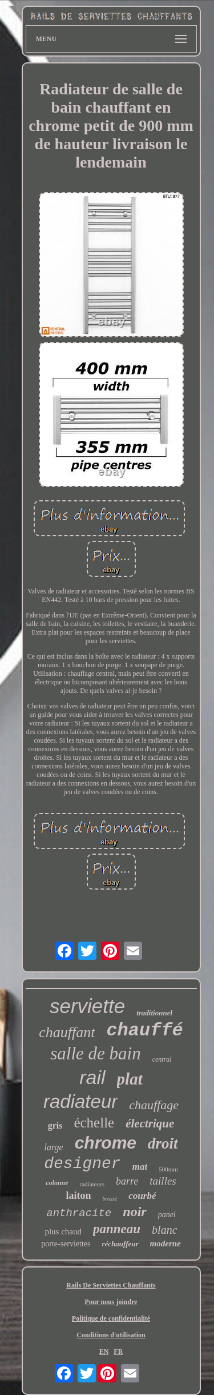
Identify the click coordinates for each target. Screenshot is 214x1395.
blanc (164, 1229)
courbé (142, 1195)
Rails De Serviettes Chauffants (110, 1285)
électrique (150, 1123)
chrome (105, 1142)
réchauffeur (120, 1243)
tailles (163, 1181)
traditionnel (154, 1013)
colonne (57, 1183)
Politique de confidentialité (111, 1318)
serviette (87, 1006)
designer (82, 1164)
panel (167, 1214)
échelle (94, 1122)
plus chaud (63, 1231)
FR (118, 1352)
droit (163, 1143)
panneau (116, 1229)
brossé (110, 1198)
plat (130, 1079)
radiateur (80, 1101)
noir (134, 1211)
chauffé (144, 1030)
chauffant (67, 1032)
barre (127, 1181)
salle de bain (95, 1053)
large (53, 1147)
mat (139, 1166)
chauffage (154, 1105)
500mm (168, 1169)
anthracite (78, 1213)
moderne (165, 1243)
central (162, 1059)
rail (92, 1077)
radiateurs (92, 1184)
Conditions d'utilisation (110, 1335)
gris (55, 1125)
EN (104, 1352)
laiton (78, 1195)
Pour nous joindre (110, 1302)
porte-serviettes (65, 1243)
